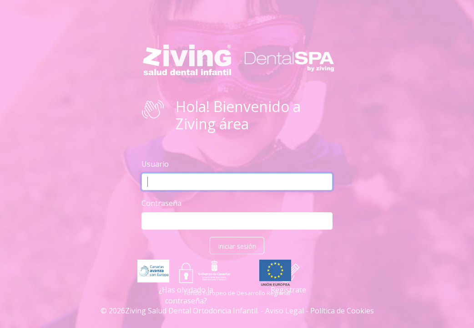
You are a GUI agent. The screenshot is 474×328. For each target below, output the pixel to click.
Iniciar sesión (237, 246)
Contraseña (161, 203)
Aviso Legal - (286, 311)
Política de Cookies (342, 311)
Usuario (155, 164)
